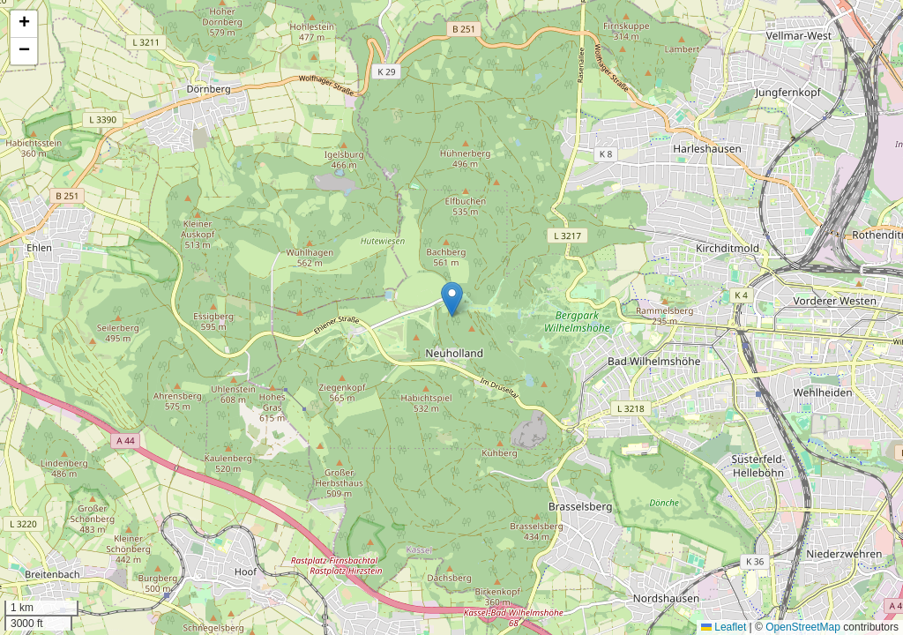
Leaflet (723, 627)
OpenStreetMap (802, 627)
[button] (452, 299)
